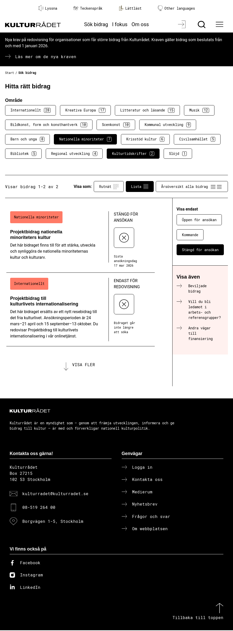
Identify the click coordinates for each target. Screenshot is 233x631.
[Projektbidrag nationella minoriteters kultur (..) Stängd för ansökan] (80, 239)
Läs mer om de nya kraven (45, 56)
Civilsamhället (197, 139)
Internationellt (30, 110)
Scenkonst (116, 124)
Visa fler (83, 364)
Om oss (140, 24)
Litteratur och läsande (147, 110)
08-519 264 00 (38, 508)
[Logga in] (182, 24)
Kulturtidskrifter (133, 153)
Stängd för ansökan (200, 249)
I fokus (119, 24)
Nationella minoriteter (85, 139)
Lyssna (47, 8)
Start (9, 73)
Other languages (176, 8)
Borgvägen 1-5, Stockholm (52, 522)
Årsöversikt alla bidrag (192, 186)
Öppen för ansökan (199, 219)
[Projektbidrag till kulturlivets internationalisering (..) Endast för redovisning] (80, 309)
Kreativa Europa (85, 110)
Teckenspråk (87, 8)
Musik (199, 110)
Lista (139, 186)
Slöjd (178, 153)
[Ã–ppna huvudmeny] (220, 24)
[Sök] (202, 24)
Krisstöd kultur (145, 139)
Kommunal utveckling (168, 124)
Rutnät (108, 186)
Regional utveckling (74, 153)
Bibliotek (23, 153)
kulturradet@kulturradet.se (55, 494)
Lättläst (130, 8)
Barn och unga (27, 139)
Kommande (190, 234)
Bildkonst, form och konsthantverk (48, 124)
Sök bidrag (96, 24)
